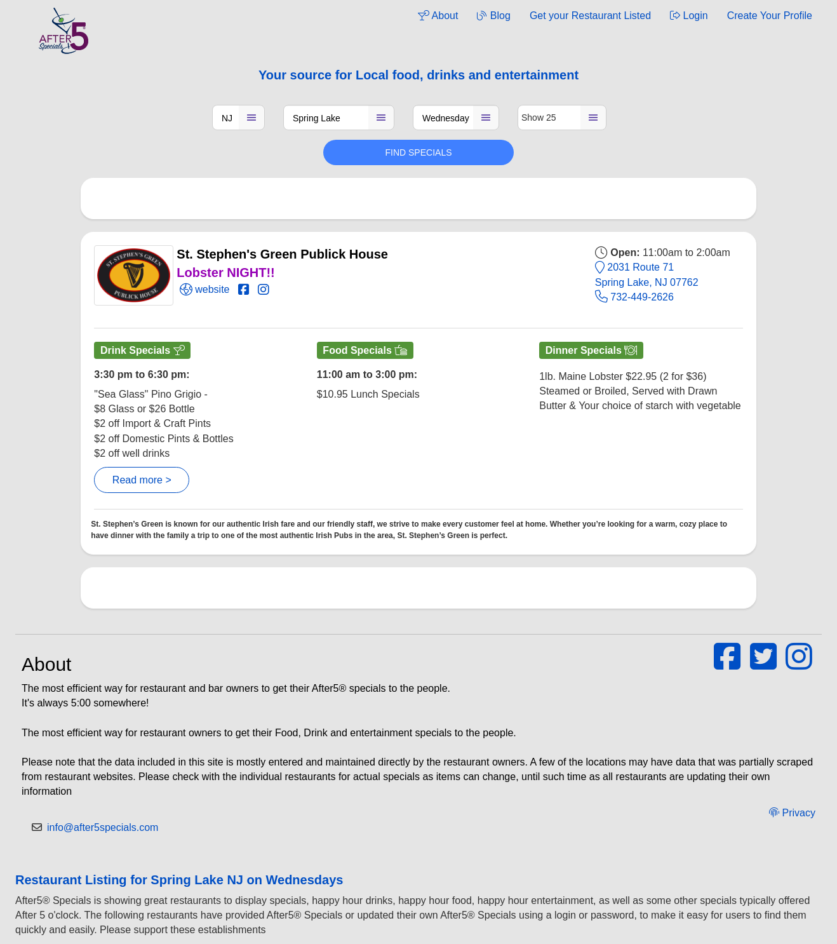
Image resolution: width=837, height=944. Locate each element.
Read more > (141, 480)
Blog (493, 15)
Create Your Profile (769, 15)
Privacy (792, 812)
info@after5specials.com (102, 827)
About (438, 15)
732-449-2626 (634, 297)
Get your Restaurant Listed (590, 15)
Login (689, 15)
